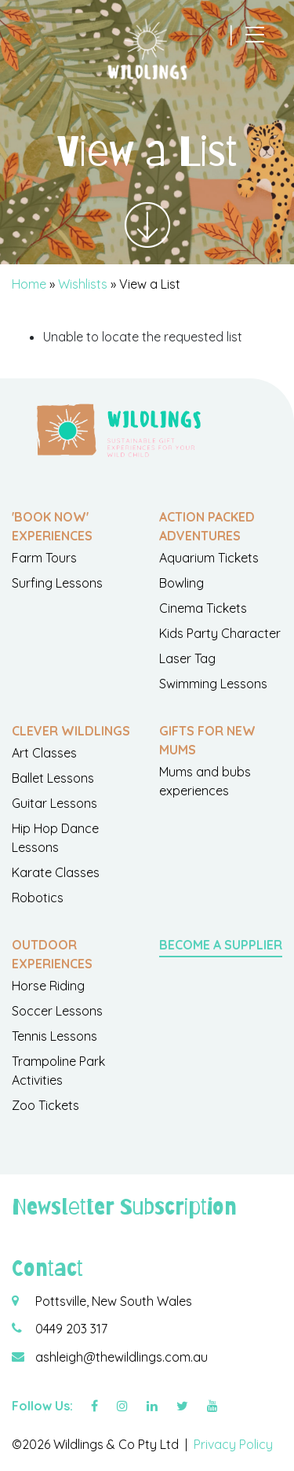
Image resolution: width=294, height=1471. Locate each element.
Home (29, 284)
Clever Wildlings (71, 731)
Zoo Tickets (45, 1105)
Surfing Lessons (57, 583)
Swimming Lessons (213, 683)
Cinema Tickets (203, 608)
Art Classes (44, 753)
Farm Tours (44, 558)
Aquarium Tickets (209, 558)
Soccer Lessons (57, 1011)
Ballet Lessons (53, 778)
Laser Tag (187, 658)
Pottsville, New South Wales (113, 1301)
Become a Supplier (220, 945)
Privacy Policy (233, 1444)
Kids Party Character (220, 633)
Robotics (38, 897)
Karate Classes (56, 872)
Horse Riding (48, 986)
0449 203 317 (71, 1328)
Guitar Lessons (54, 803)
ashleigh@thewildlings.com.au (121, 1357)
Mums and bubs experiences (205, 781)
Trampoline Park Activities (58, 1070)
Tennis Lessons (54, 1036)
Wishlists (82, 284)
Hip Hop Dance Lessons (55, 837)
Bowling (181, 583)
